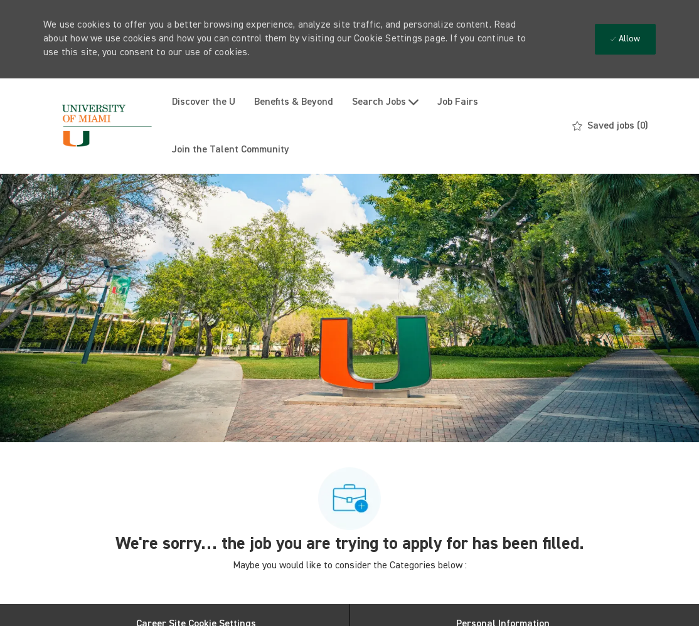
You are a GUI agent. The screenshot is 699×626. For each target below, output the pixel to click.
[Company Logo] (103, 126)
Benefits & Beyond (293, 102)
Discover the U (203, 102)
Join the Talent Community (230, 150)
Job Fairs (457, 102)
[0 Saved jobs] (610, 126)
